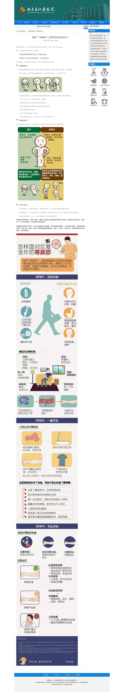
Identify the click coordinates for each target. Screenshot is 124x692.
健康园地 (29, 27)
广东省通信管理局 (67, 684)
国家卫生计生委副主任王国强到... (99, 59)
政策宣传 (101, 22)
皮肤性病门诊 (55, 22)
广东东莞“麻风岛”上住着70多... (98, 54)
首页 (19, 22)
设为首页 (56, 675)
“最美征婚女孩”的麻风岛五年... (98, 46)
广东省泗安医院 (31, 31)
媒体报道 (92, 30)
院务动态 (44, 22)
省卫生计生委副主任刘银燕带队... (99, 51)
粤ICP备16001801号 (57, 684)
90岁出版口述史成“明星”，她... (98, 35)
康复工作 (84, 22)
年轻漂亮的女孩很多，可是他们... (99, 48)
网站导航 (46, 675)
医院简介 (27, 22)
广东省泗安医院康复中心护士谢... (99, 43)
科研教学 (21, 27)
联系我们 (78, 675)
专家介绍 (75, 22)
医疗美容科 (65, 22)
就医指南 (92, 22)
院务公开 (35, 22)
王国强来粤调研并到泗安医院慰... (99, 56)
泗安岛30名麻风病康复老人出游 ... (99, 40)
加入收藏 (67, 675)
